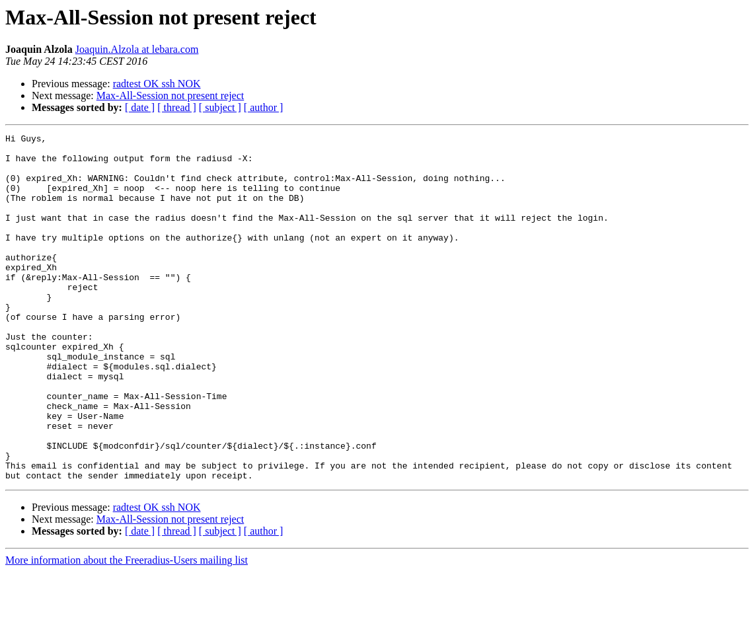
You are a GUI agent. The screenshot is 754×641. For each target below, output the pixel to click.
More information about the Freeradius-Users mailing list (126, 629)
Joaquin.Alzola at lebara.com (137, 49)
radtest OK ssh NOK (157, 83)
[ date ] (140, 107)
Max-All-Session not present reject (170, 95)
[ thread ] (176, 107)
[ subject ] (220, 107)
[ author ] (263, 107)
